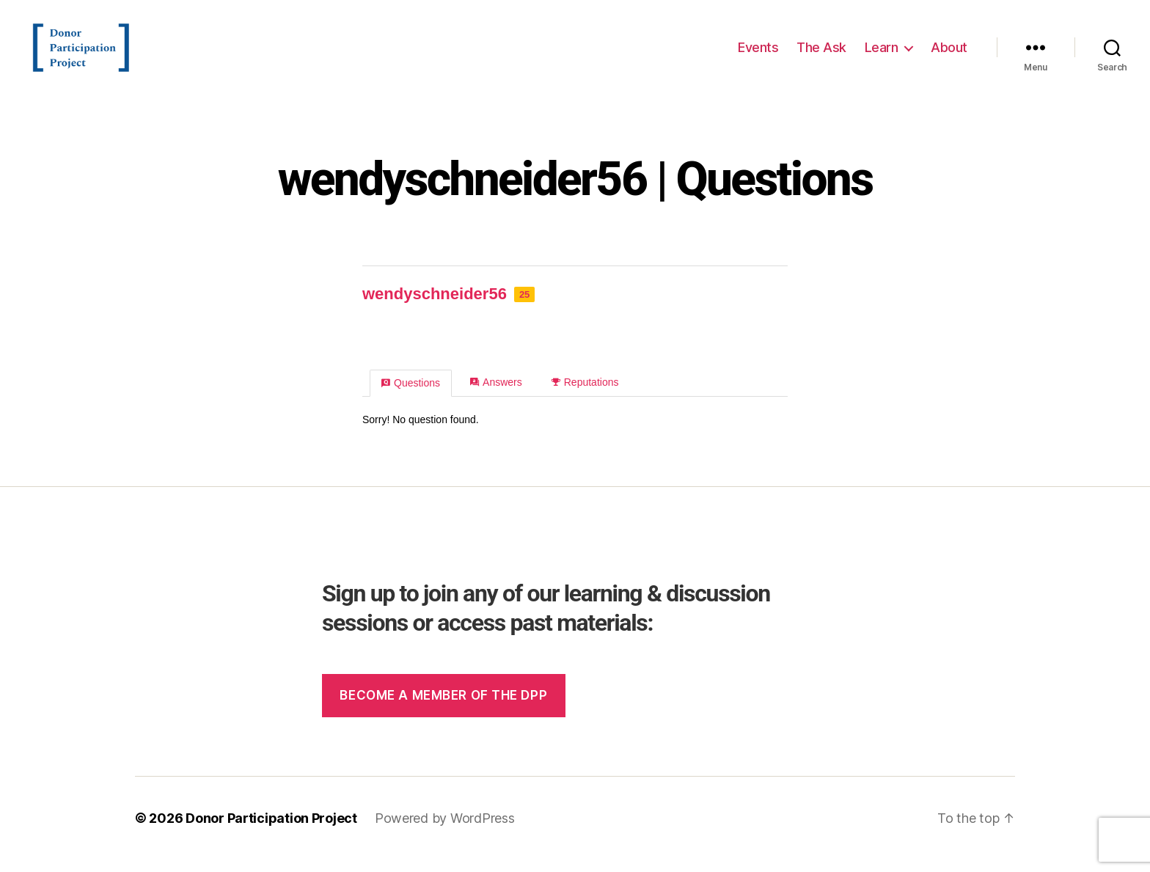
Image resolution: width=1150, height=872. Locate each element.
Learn (881, 53)
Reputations (585, 394)
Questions (410, 395)
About (949, 53)
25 (524, 306)
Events (758, 53)
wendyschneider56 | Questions (575, 191)
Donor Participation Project (271, 830)
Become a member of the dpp (443, 707)
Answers (496, 394)
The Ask (821, 53)
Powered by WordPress (445, 830)
